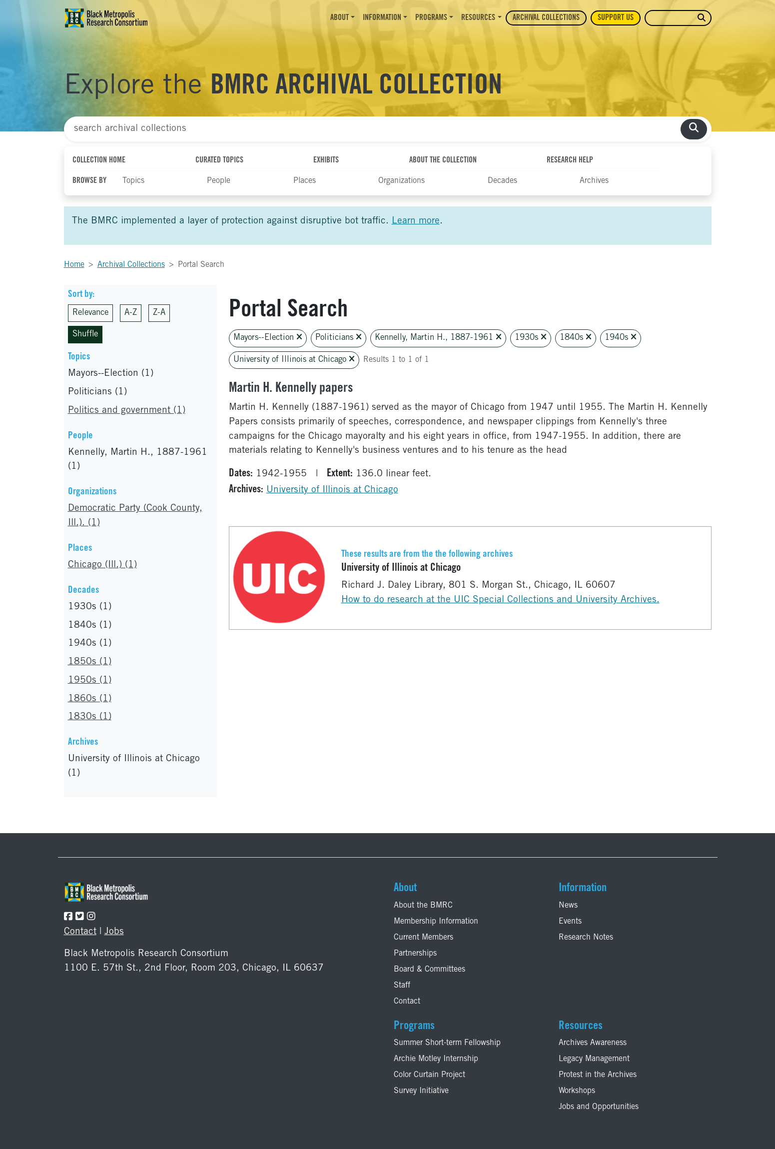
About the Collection (443, 160)
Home (74, 265)
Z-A (159, 313)
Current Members (423, 938)
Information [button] (382, 18)
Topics (133, 181)
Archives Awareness (593, 1043)
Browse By (89, 181)
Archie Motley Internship (436, 1059)
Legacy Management (594, 1059)
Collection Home (98, 160)
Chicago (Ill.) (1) (102, 565)
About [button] (339, 18)
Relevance (90, 313)
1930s (531, 337)
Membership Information (436, 922)
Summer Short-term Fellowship (447, 1043)
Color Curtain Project (429, 1075)
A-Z (130, 313)
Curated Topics (219, 160)
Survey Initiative (421, 1091)
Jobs (114, 932)
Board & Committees (429, 970)
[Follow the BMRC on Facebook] (68, 917)
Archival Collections (546, 18)
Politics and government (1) (126, 410)
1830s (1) (89, 717)
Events (570, 922)
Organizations (401, 181)
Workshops (577, 1091)
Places (304, 181)
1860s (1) (89, 699)
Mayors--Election (267, 337)
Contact (80, 932)
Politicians (338, 337)
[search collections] (694, 129)
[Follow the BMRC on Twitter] (79, 917)
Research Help (570, 160)
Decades (502, 181)
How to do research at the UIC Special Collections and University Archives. (500, 600)
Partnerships (415, 954)
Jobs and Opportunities (599, 1107)
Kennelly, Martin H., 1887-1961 (438, 337)
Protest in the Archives (598, 1075)
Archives (594, 181)
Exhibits (326, 160)
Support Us (616, 18)
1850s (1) (89, 662)
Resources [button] (478, 18)
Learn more (416, 221)
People (218, 181)
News (568, 906)
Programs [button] (431, 18)
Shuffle (85, 334)
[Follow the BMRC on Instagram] (91, 917)
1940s (621, 337)
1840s (576, 337)
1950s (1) (89, 680)
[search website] (702, 18)
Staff (402, 986)
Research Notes (586, 938)
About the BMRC (423, 906)
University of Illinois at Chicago (294, 359)
